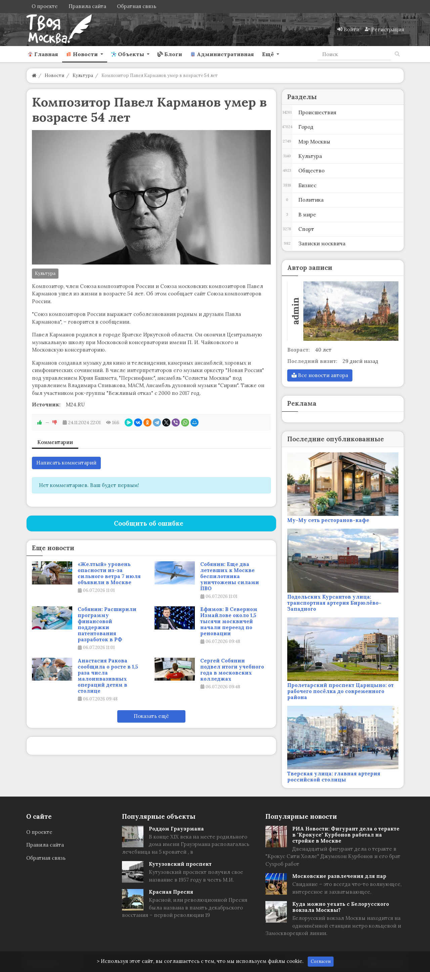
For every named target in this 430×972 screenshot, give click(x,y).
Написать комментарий (66, 462)
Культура (45, 273)
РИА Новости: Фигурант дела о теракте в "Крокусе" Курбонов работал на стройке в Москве (345, 834)
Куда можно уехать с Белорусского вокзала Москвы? (340, 907)
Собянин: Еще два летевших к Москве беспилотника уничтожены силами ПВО (229, 576)
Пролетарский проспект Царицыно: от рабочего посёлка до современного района (340, 691)
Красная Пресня (171, 892)
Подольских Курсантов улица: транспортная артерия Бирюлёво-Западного (334, 603)
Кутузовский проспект (180, 864)
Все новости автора (320, 375)
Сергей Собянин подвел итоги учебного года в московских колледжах (232, 670)
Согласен (321, 961)
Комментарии (55, 442)
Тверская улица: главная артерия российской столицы (333, 776)
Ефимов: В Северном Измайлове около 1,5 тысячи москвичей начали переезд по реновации (228, 621)
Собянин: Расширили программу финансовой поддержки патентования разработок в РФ (107, 624)
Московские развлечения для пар (339, 876)
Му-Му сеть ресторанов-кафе (328, 520)
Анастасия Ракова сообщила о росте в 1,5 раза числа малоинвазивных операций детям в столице (108, 676)
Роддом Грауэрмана (176, 828)
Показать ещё (151, 716)
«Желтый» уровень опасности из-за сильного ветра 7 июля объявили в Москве (109, 573)
